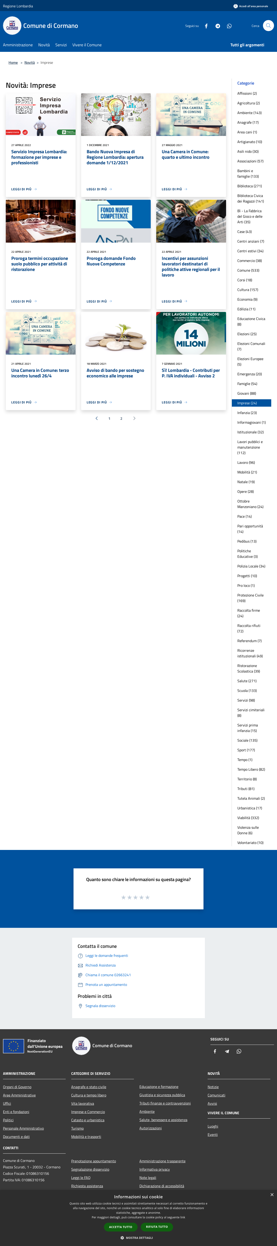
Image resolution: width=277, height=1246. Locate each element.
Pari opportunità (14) (250, 528)
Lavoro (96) (246, 462)
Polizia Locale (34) (251, 566)
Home (13, 62)
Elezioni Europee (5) (250, 361)
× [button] (272, 1195)
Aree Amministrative (19, 1095)
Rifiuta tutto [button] (157, 1227)
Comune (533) (248, 270)
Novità (29, 62)
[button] (138, 1237)
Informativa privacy (154, 1169)
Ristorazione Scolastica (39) (248, 668)
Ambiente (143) (249, 112)
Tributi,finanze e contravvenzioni (165, 1103)
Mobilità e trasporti (86, 1136)
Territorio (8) (247, 779)
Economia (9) (247, 299)
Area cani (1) (247, 132)
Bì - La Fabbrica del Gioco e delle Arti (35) (249, 216)
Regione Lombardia (18, 6)
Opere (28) (245, 491)
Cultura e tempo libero (88, 1095)
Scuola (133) (247, 690)
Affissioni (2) (247, 93)
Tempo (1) (244, 759)
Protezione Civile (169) (250, 597)
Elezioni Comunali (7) (251, 346)
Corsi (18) (244, 280)
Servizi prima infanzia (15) (247, 727)
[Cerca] (268, 25)
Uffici (7, 1103)
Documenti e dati (16, 1136)
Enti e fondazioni (16, 1111)
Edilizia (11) (246, 309)
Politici (8, 1120)
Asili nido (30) (248, 151)
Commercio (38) (249, 260)
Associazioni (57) (250, 161)
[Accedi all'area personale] (250, 6)
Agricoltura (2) (248, 103)
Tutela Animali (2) (251, 798)
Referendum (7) (249, 641)
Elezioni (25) (246, 334)
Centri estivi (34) (250, 251)
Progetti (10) (247, 576)
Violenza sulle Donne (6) (248, 830)
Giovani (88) (246, 393)
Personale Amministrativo (23, 1128)
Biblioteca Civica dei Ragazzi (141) (250, 198)
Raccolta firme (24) (248, 613)
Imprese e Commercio (88, 1111)
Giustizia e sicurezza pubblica (162, 1095)
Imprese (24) (247, 403)
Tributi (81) (245, 788)
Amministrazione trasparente (162, 1161)
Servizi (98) (246, 700)
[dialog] (138, 1218)
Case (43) (244, 231)
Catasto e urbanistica (87, 1120)
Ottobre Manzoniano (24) (250, 503)
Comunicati (216, 1095)
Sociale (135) (247, 740)
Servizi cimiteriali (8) (251, 712)
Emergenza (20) (249, 374)
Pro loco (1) (246, 585)
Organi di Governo (17, 1087)
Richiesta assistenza (87, 1186)
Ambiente (147, 1111)
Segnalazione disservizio (90, 1169)
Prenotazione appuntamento (93, 1161)
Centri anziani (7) (250, 241)
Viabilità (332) (248, 817)
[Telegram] (216, 25)
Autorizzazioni (150, 1128)
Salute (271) (246, 681)
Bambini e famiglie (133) (248, 173)
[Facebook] (204, 25)
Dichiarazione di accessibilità (161, 1186)
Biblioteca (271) (249, 186)
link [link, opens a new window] (182, 1217)
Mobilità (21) (247, 472)
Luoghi (213, 1126)
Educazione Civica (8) (251, 321)
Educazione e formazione (158, 1086)
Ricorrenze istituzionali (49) (250, 653)
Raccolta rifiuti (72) (248, 628)
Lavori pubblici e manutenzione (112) (250, 447)
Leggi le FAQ (81, 1177)
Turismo (77, 1128)
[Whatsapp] (227, 25)
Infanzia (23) (247, 412)
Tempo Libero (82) (251, 769)
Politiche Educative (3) (247, 553)
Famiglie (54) (247, 383)
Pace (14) (244, 516)
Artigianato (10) (249, 141)
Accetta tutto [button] (120, 1227)
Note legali (147, 1177)
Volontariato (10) (250, 842)
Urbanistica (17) (249, 808)
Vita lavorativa (82, 1103)
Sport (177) (246, 750)
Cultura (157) (247, 289)
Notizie (213, 1087)
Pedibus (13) (246, 541)
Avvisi (212, 1103)
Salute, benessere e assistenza (163, 1120)
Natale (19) (246, 482)
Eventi (213, 1134)
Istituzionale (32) (250, 432)
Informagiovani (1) (251, 422)
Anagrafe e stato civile (88, 1087)
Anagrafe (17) (248, 122)
